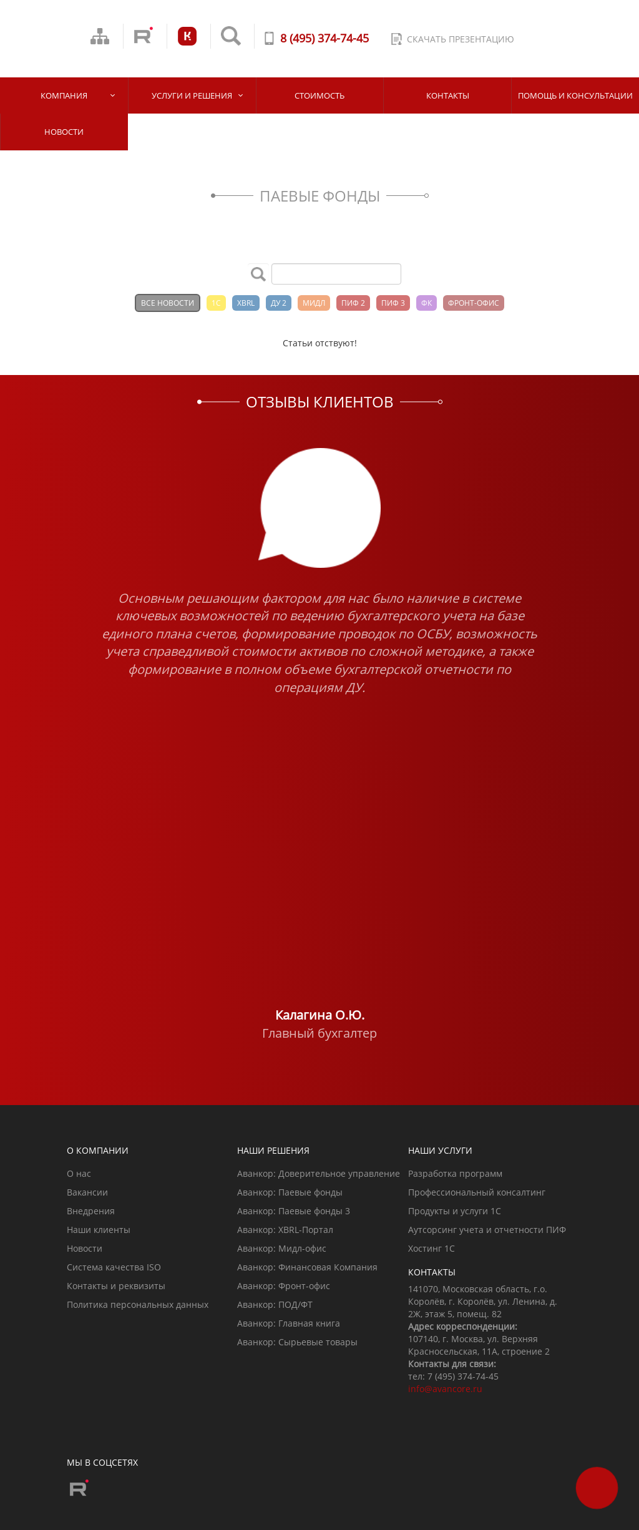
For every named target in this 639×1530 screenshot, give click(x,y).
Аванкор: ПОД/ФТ (275, 1304)
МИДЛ (314, 303)
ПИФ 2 (353, 303)
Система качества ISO (114, 1267)
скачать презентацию (460, 39)
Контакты (447, 95)
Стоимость (319, 95)
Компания (64, 95)
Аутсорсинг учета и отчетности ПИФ (487, 1229)
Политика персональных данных (137, 1304)
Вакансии (87, 1192)
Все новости (167, 303)
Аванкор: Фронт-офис (283, 1286)
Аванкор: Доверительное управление (318, 1173)
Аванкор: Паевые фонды (290, 1192)
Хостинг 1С (431, 1248)
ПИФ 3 (393, 303)
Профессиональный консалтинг (476, 1192)
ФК (426, 303)
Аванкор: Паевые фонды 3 (293, 1211)
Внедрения (91, 1211)
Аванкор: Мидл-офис (281, 1248)
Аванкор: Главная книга (288, 1323)
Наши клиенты (98, 1229)
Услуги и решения (192, 95)
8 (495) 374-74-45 (324, 38)
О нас (79, 1173)
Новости (64, 131)
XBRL (246, 303)
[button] (70, 745)
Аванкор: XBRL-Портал (285, 1229)
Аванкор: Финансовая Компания (307, 1267)
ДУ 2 (278, 303)
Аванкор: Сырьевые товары (297, 1342)
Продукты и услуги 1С (454, 1211)
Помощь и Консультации (575, 95)
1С (216, 303)
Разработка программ (455, 1173)
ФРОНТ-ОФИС (473, 303)
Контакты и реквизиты (116, 1286)
